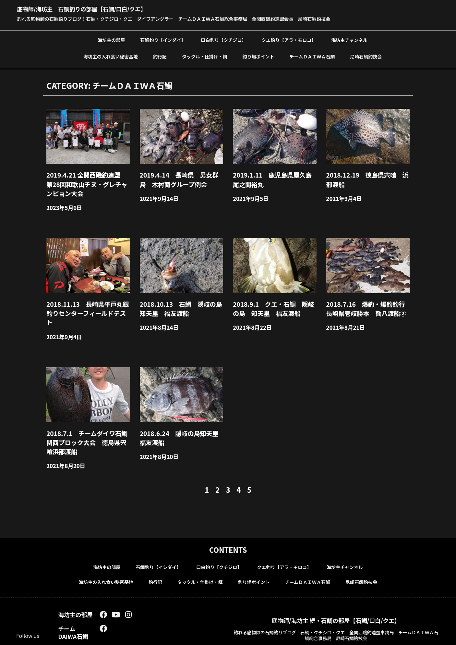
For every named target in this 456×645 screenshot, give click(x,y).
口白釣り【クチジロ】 (223, 39)
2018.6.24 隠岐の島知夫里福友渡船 (180, 418)
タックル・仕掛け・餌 (204, 56)
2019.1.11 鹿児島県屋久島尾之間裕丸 (273, 177)
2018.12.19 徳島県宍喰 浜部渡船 (368, 177)
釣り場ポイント (258, 56)
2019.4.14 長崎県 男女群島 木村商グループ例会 (180, 177)
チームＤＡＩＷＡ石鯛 (312, 56)
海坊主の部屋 (111, 39)
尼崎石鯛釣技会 (366, 56)
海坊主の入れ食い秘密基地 (110, 56)
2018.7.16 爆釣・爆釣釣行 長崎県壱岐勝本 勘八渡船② (366, 301)
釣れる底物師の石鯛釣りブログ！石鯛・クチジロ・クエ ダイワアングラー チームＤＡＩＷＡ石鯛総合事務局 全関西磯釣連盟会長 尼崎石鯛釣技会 (190, 18)
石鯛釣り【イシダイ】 (163, 39)
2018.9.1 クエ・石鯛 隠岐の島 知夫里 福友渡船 (277, 301)
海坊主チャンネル (349, 39)
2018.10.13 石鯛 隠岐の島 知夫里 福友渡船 (181, 301)
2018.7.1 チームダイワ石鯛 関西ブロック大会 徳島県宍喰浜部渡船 (87, 421)
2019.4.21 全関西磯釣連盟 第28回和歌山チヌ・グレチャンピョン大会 (87, 180)
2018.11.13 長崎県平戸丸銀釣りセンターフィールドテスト (88, 301)
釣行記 (160, 56)
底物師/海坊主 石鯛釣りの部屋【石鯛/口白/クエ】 (98, 8)
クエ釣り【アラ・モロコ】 (288, 39)
